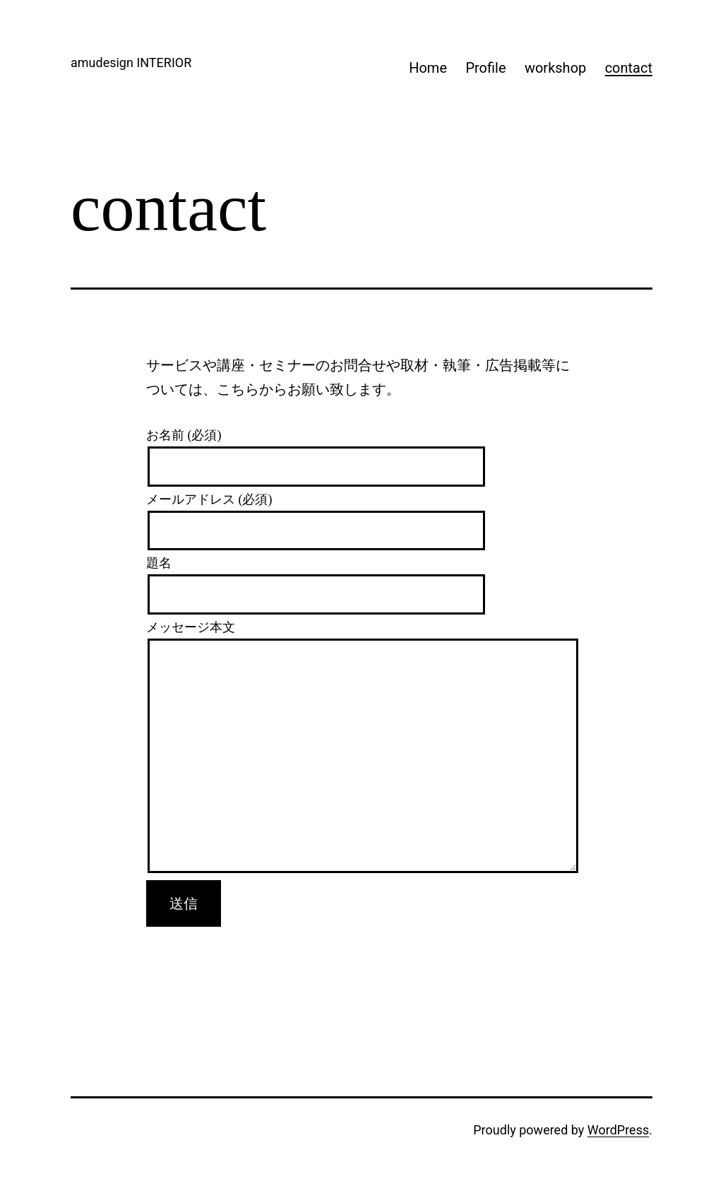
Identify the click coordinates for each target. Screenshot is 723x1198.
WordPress (618, 1129)
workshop (555, 67)
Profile (485, 67)
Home (428, 67)
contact (628, 67)
